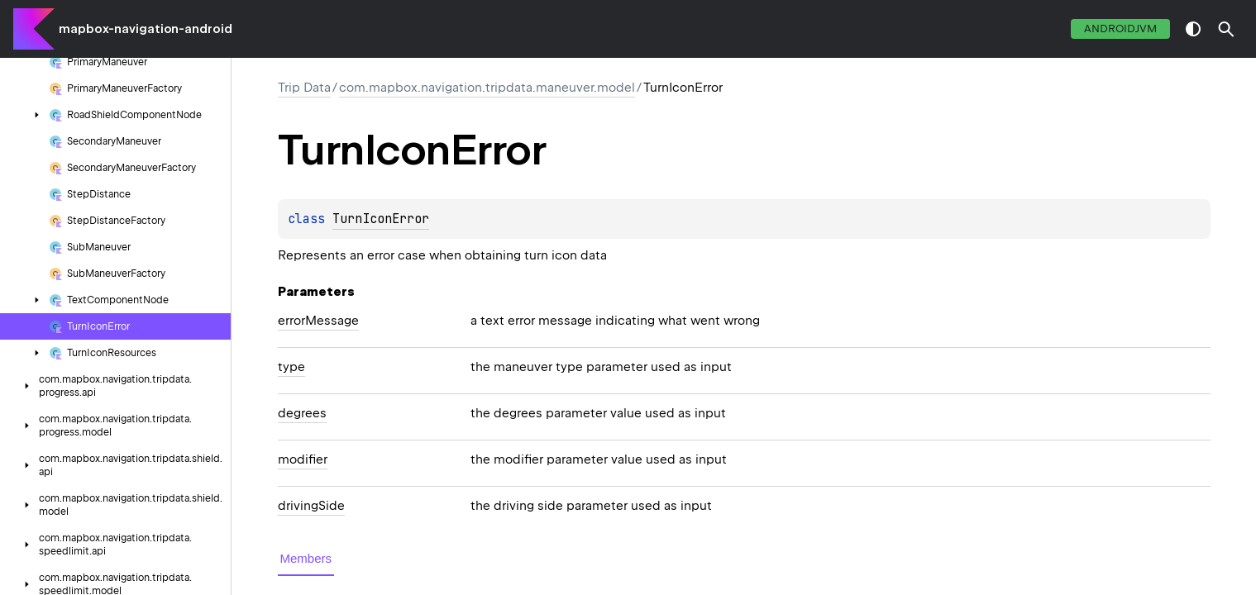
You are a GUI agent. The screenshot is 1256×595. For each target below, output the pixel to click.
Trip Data (304, 87)
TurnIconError (380, 219)
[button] (1226, 28)
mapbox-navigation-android (145, 28)
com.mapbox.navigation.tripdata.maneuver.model (487, 87)
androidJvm (1120, 28)
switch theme (1193, 28)
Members (306, 558)
